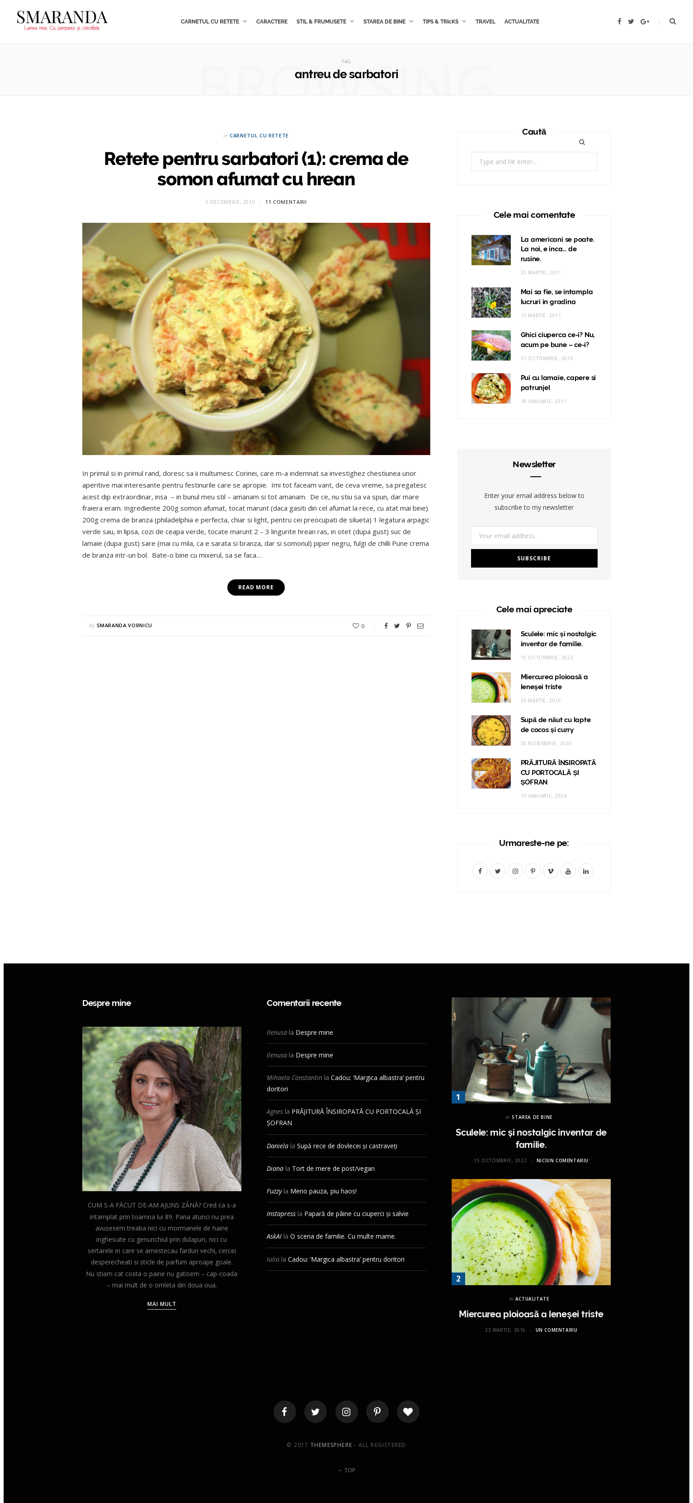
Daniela (277, 1145)
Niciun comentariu (563, 1160)
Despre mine (314, 1032)
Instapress (281, 1213)
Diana (275, 1168)
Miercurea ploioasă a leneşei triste (531, 1314)
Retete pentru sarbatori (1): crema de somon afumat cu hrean (256, 169)
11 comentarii (286, 201)
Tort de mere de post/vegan (333, 1168)
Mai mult (162, 1304)
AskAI (274, 1236)
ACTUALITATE (521, 22)
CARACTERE (272, 22)
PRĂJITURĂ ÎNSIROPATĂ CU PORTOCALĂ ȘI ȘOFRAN (558, 773)
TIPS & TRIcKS (440, 22)
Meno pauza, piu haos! (323, 1191)
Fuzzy (274, 1191)
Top (346, 1470)
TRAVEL (485, 22)
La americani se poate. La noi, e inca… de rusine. (557, 249)
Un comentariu (557, 1330)
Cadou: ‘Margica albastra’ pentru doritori (346, 1259)
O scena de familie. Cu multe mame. (343, 1236)
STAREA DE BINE (384, 22)
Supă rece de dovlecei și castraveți (347, 1145)
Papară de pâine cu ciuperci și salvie (356, 1213)
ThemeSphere (331, 1445)
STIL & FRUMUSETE (321, 22)
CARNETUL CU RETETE (210, 22)
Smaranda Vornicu (125, 625)
